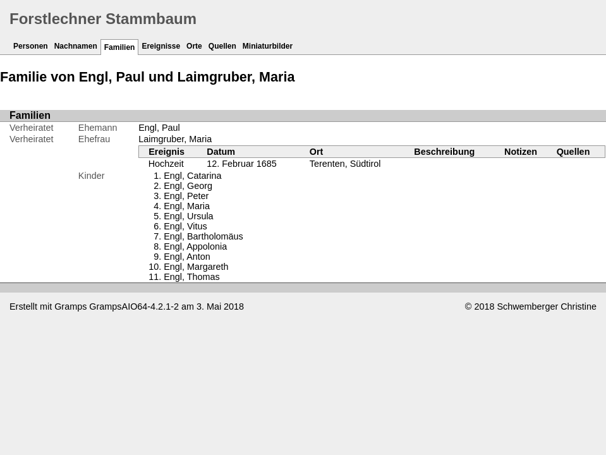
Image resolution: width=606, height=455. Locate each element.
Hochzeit (166, 164)
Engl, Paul (159, 128)
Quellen (222, 46)
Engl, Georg (188, 186)
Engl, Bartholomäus (203, 236)
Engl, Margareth (196, 267)
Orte (194, 46)
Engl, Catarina (192, 176)
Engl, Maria (187, 206)
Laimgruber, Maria (175, 139)
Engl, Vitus (185, 226)
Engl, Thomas (192, 277)
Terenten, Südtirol (345, 164)
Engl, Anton (187, 257)
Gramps (70, 306)
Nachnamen (75, 46)
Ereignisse (161, 46)
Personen (30, 46)
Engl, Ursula (188, 216)
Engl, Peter (186, 196)
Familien (119, 47)
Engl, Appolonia (195, 246)
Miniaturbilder (268, 46)
